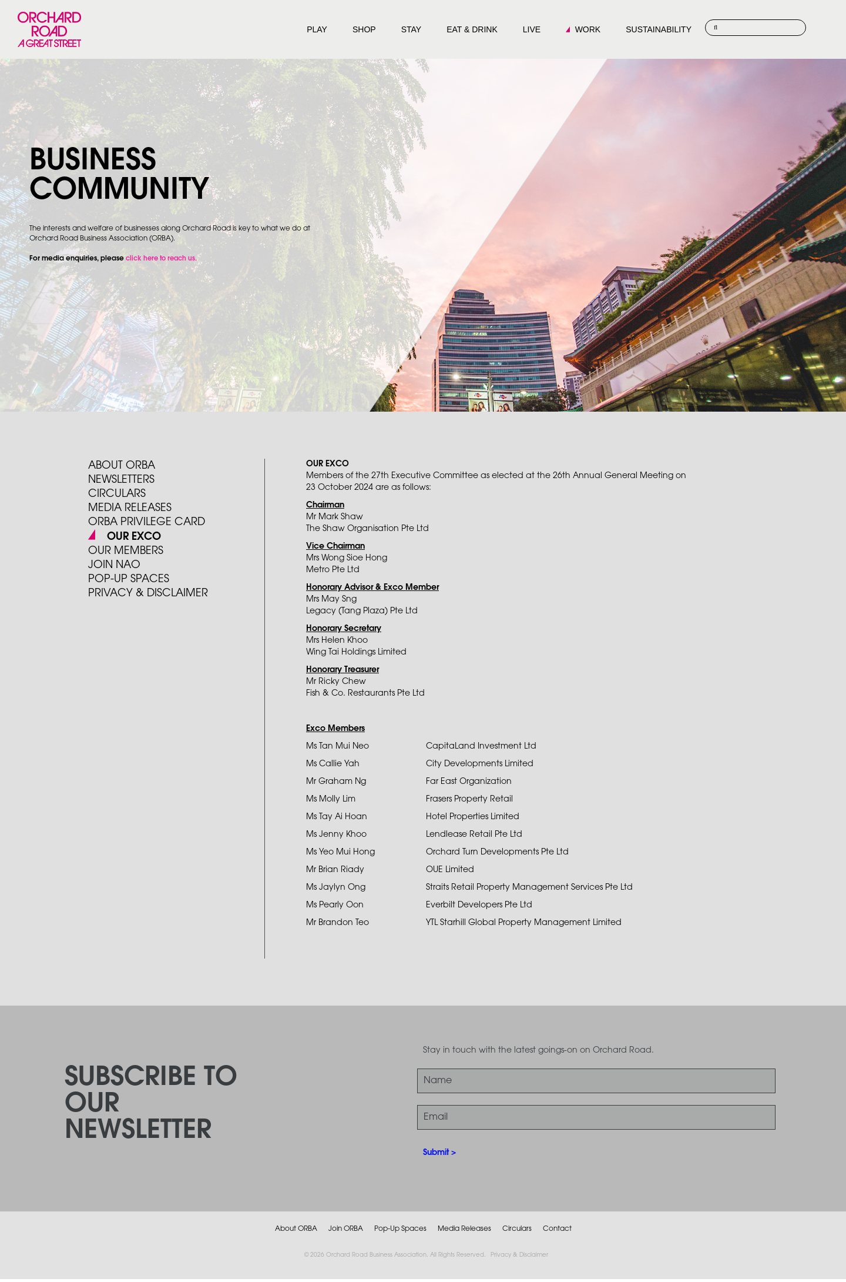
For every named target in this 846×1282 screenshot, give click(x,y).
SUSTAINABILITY (658, 29)
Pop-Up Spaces (400, 1229)
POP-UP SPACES (128, 579)
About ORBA (121, 465)
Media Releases (130, 508)
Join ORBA (345, 1229)
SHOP (364, 29)
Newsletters (121, 480)
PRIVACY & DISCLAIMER (148, 593)
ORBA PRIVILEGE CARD (146, 522)
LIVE (531, 29)
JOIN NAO (114, 565)
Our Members (125, 551)
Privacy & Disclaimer (519, 1255)
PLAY (317, 29)
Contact (557, 1229)
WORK (588, 29)
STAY (411, 29)
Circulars (117, 494)
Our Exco (132, 537)
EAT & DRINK (472, 29)
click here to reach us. (161, 259)
